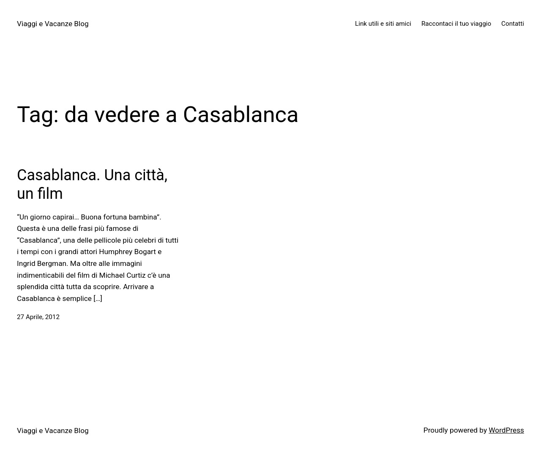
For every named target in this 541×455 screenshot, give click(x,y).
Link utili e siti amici (383, 23)
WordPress (506, 430)
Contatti (512, 23)
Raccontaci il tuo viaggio (456, 23)
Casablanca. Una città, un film (92, 184)
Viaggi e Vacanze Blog (53, 23)
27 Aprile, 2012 (38, 317)
